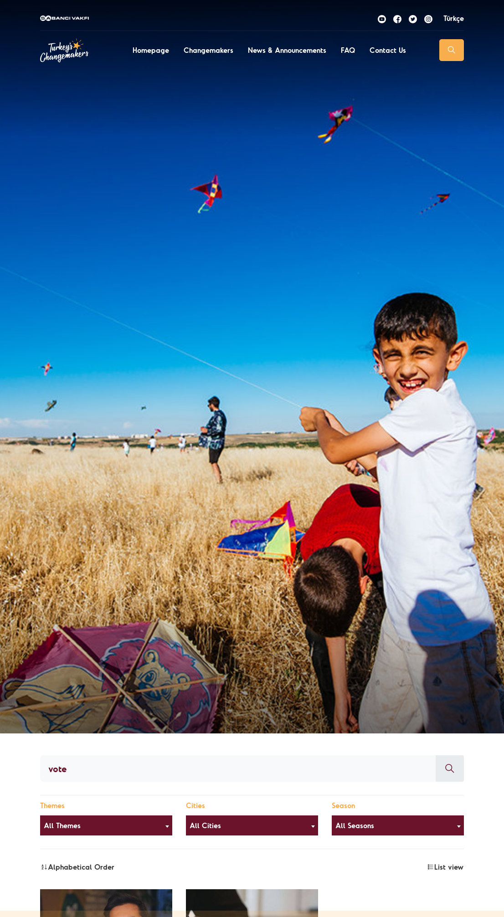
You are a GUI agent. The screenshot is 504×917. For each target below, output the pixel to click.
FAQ (348, 50)
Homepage (151, 50)
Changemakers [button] (208, 50)
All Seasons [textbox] (354, 825)
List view (445, 866)
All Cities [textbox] (205, 825)
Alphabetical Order (77, 866)
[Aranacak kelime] (238, 768)
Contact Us (388, 50)
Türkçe (453, 18)
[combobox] (106, 825)
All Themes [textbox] (62, 825)
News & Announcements (287, 50)
